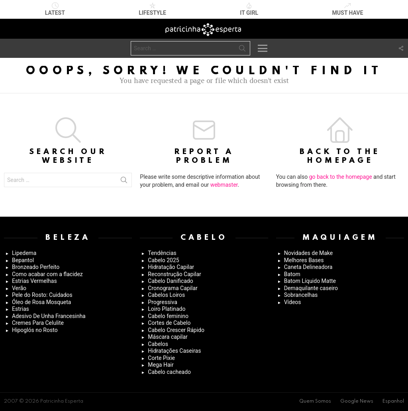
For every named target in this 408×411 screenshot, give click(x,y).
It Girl (249, 9)
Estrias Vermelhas (34, 281)
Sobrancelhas (301, 295)
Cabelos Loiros (166, 295)
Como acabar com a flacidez (47, 274)
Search (242, 50)
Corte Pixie (161, 358)
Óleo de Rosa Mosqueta (41, 302)
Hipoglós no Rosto (35, 330)
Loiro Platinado (166, 309)
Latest (55, 9)
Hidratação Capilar (171, 267)
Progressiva (162, 302)
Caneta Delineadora (308, 267)
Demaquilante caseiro (311, 288)
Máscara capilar (168, 337)
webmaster (224, 185)
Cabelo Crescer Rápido (176, 330)
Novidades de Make (308, 253)
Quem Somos (315, 401)
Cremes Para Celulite (38, 323)
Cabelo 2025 (163, 260)
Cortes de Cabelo (169, 323)
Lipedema (24, 253)
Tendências (162, 253)
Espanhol (393, 401)
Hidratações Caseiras (174, 351)
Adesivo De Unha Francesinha (49, 316)
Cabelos (158, 344)
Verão (19, 288)
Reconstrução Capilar (174, 274)
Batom (292, 274)
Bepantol (23, 260)
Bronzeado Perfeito (35, 267)
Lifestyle (152, 9)
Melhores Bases (304, 260)
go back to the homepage (340, 177)
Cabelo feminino (168, 316)
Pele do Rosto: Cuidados (42, 295)
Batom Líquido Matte (310, 281)
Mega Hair (160, 365)
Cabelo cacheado (169, 372)
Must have (347, 9)
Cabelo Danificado (170, 281)
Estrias (20, 309)
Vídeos (292, 302)
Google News (356, 401)
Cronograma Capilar (173, 288)
